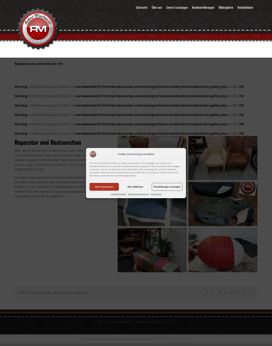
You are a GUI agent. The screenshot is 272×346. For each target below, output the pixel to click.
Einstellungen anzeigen (167, 186)
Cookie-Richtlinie (118, 193)
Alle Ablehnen (135, 186)
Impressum (156, 193)
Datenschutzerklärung (138, 193)
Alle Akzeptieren (104, 186)
